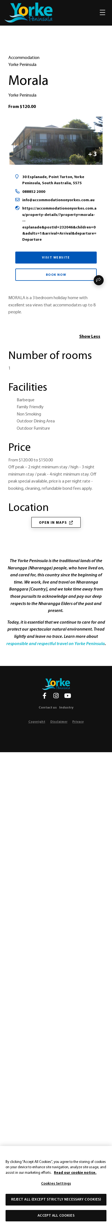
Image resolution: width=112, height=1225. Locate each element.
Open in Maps (56, 523)
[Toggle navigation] (103, 12)
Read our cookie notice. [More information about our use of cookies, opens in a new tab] (75, 1177)
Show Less (89, 336)
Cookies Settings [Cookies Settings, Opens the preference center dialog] (56, 1188)
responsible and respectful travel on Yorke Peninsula (55, 644)
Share (99, 280)
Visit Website (56, 257)
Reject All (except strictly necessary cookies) (56, 1204)
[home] (28, 13)
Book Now (56, 275)
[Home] (56, 684)
